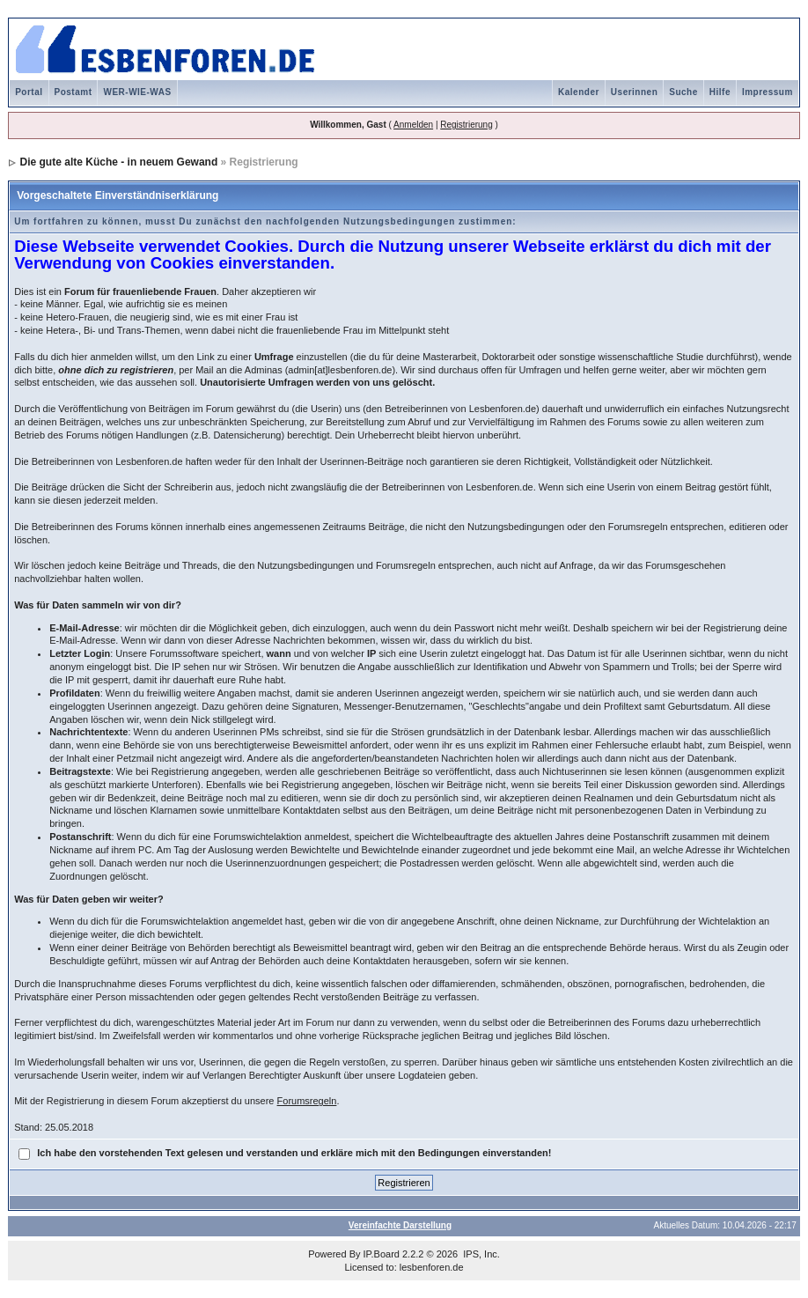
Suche (683, 92)
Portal (28, 92)
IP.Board (382, 1254)
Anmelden (413, 124)
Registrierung (466, 124)
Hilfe (720, 92)
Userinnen (634, 92)
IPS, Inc (480, 1254)
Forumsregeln (307, 1100)
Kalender (578, 92)
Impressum (767, 92)
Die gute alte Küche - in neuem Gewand (119, 162)
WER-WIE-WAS (137, 92)
